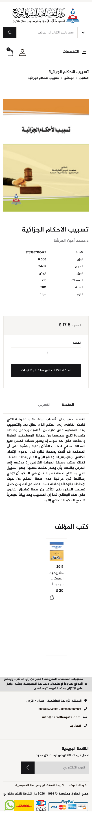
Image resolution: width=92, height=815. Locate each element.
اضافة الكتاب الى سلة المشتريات (46, 370)
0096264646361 (48, 709)
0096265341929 (71, 709)
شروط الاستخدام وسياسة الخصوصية (39, 785)
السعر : (76, 325)
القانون (83, 78)
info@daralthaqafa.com (61, 717)
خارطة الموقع (78, 785)
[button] (74, 54)
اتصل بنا (75, 726)
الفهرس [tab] (44, 405)
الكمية (76, 343)
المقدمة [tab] (68, 405)
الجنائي (68, 78)
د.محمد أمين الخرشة (50, 584)
